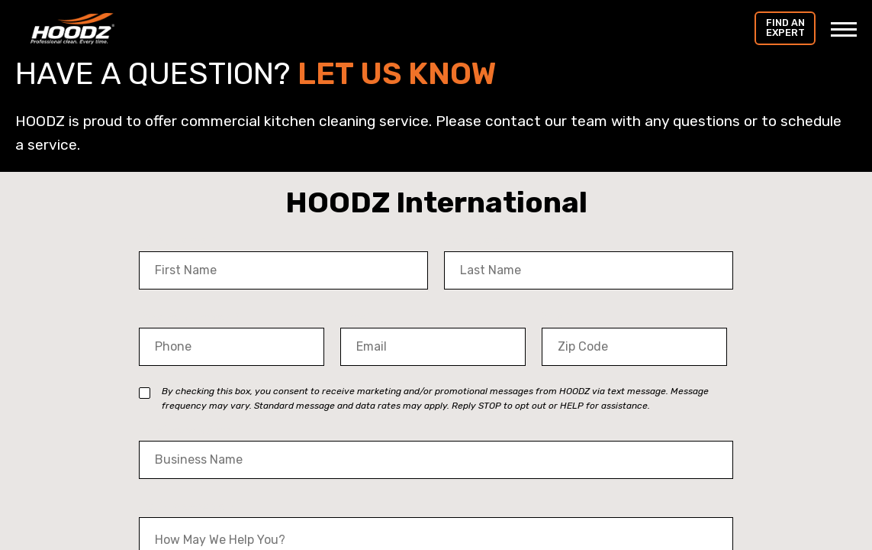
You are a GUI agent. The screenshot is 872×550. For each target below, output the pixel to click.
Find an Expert (785, 27)
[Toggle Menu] (844, 29)
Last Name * (481, 241)
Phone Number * (189, 317)
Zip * (555, 317)
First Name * (177, 241)
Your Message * (186, 507)
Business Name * (190, 430)
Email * (361, 317)
